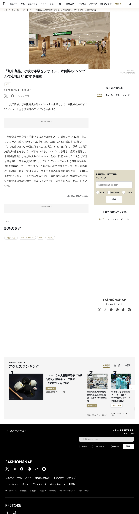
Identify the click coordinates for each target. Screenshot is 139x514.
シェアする (23, 96)
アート (26, 10)
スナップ (93, 4)
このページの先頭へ (15, 430)
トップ (4, 10)
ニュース (14, 4)
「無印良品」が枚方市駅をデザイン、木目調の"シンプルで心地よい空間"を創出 (64, 10)
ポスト (25, 484)
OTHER (129, 192)
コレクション (106, 4)
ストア (43, 4)
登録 (114, 199)
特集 (23, 4)
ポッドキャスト (57, 484)
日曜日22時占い (42, 478)
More (119, 3)
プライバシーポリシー (67, 491)
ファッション (112, 219)
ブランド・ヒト (56, 4)
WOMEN (115, 192)
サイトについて (11, 491)
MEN (102, 192)
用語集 (71, 484)
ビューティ (32, 4)
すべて (99, 95)
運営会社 (43, 491)
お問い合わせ (84, 491)
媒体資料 (33, 491)
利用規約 (52, 491)
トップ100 (81, 4)
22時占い (70, 4)
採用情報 (23, 491)
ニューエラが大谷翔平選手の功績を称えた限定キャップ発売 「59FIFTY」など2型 (64, 379)
